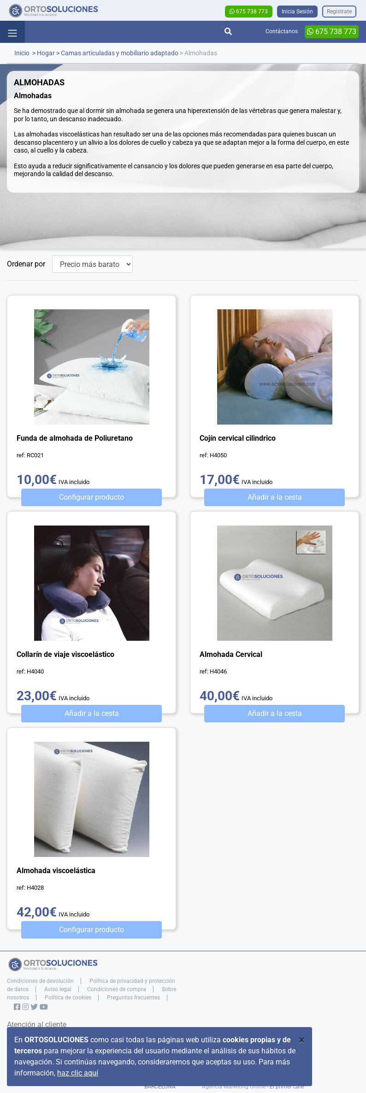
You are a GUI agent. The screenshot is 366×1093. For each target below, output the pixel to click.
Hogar (46, 53)
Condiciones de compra (116, 989)
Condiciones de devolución (40, 981)
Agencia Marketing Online (234, 1086)
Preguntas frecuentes (133, 997)
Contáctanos (282, 31)
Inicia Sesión (297, 11)
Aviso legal (57, 989)
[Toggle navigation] (12, 32)
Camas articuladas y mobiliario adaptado (119, 53)
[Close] (302, 1040)
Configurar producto (91, 497)
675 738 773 (249, 11)
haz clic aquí (77, 1073)
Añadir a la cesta (275, 497)
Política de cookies (68, 997)
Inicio (22, 53)
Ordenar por (26, 264)
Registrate (339, 11)
